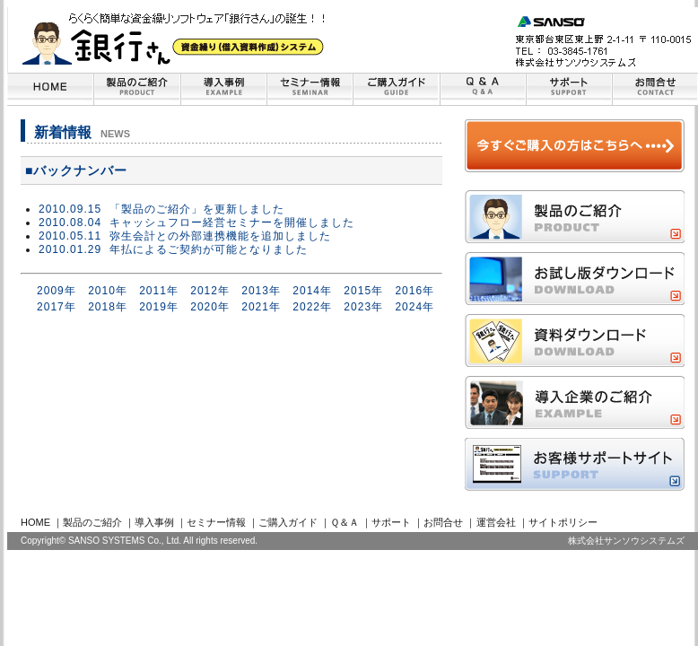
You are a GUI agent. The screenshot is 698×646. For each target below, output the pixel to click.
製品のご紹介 (92, 522)
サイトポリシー (563, 522)
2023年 (363, 307)
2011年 (159, 290)
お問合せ (443, 522)
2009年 (56, 290)
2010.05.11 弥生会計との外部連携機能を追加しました (185, 236)
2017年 (56, 307)
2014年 (312, 290)
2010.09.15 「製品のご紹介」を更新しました (161, 209)
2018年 (107, 307)
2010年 (107, 290)
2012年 (210, 290)
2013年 (261, 290)
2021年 (261, 307)
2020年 (210, 307)
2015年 (363, 290)
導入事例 (154, 522)
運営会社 (496, 522)
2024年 (414, 307)
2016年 (414, 290)
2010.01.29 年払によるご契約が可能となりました (173, 249)
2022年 (312, 307)
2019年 (159, 307)
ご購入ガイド (288, 522)
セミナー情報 (216, 522)
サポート (391, 522)
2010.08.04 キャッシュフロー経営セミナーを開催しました (196, 222)
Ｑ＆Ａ (344, 522)
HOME (35, 522)
